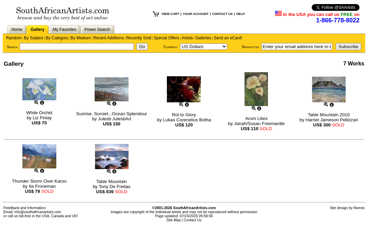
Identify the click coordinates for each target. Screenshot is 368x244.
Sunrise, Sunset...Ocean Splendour (111, 113)
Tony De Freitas (114, 186)
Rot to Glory (184, 114)
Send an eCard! (228, 38)
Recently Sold (138, 38)
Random (13, 38)
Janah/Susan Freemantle (259, 123)
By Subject (33, 38)
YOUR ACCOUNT (196, 14)
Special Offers (166, 38)
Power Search (97, 29)
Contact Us (193, 220)
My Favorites (64, 29)
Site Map (174, 220)
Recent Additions (108, 38)
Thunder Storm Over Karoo (39, 181)
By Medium (81, 38)
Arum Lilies (256, 118)
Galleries (203, 38)
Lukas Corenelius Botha (187, 119)
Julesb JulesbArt (114, 118)
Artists (187, 38)
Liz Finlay (42, 117)
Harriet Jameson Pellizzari (332, 119)
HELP (240, 14)
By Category (57, 38)
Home (17, 29)
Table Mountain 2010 (329, 114)
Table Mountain (111, 181)
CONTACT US (222, 14)
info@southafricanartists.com (38, 212)
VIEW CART (170, 14)
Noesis (359, 208)
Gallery (37, 29)
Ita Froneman (42, 186)
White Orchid (39, 112)
